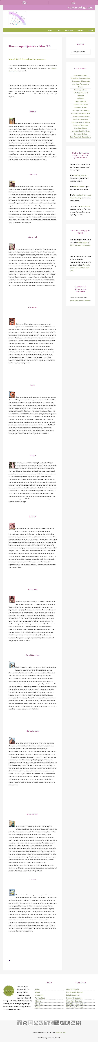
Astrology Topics (80, 128)
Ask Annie (80, 98)
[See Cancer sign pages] (35, 1027)
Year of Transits (79, 186)
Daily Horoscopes (72, 995)
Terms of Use (40, 998)
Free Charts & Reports (74, 992)
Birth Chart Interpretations (80, 78)
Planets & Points (81, 107)
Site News (39, 1004)
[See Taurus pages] (24, 1027)
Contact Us (39, 995)
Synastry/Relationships (80, 116)
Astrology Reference (80, 125)
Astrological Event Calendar (80, 300)
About (37, 992)
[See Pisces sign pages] (78, 1027)
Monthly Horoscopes (73, 998)
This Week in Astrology (74, 1007)
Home (37, 989)
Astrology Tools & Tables (80, 122)
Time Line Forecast (80, 175)
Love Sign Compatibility (80, 110)
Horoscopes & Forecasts (81, 81)
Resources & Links (80, 134)
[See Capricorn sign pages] (67, 1027)
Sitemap (38, 1001)
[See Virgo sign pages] (46, 1027)
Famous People (80, 101)
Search (37, 1007)
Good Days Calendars (74, 1001)
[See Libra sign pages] (51, 1027)
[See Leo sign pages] (41, 1027)
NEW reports (85, 206)
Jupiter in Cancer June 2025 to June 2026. (80, 268)
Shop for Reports (72, 989)
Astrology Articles (80, 90)
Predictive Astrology (80, 119)
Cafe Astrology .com (23, 17)
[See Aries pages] (19, 1027)
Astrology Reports (80, 75)
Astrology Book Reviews (81, 131)
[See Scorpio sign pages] (56, 1027)
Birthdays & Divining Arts (80, 113)
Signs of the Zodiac (81, 104)
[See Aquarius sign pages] (73, 1027)
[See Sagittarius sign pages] (62, 1027)
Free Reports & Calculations (80, 137)
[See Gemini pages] (30, 1027)
